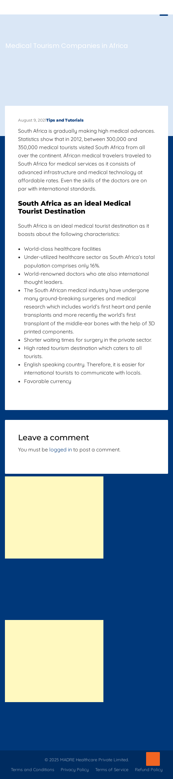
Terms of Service (111, 769)
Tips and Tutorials (65, 120)
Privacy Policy (75, 769)
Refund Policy (148, 769)
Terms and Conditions (32, 769)
